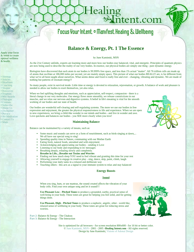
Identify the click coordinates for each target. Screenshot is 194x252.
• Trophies (6, 93)
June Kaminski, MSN (77, 228)
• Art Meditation (9, 116)
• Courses (6, 102)
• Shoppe (5, 88)
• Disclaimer (7, 110)
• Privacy (5, 113)
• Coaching (6, 85)
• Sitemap (6, 76)
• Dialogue (6, 99)
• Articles (5, 79)
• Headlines (7, 82)
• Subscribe (6, 105)
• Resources (7, 90)
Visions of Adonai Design (120, 231)
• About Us (6, 107)
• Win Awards (8, 96)
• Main (4, 122)
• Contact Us (7, 119)
